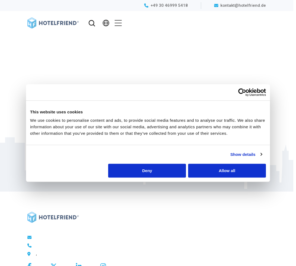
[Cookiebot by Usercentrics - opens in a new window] (242, 92)
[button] (92, 23)
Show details (243, 154)
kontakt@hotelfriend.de (243, 5)
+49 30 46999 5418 (169, 5)
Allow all (227, 170)
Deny (147, 170)
